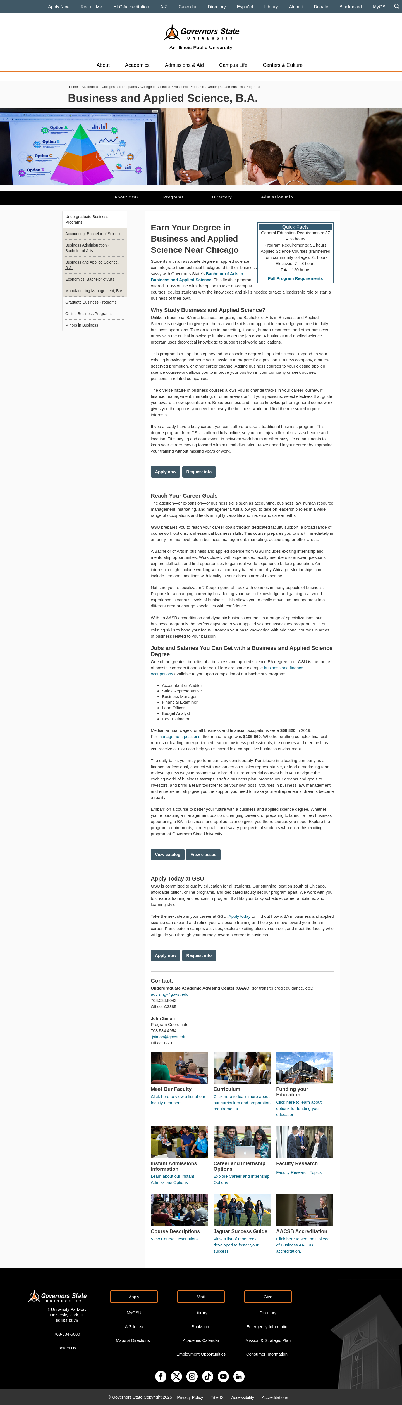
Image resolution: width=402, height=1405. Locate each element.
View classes (203, 854)
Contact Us (66, 1347)
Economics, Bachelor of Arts (89, 279)
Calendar (188, 6)
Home (73, 87)
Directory (217, 6)
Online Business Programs (88, 313)
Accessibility (242, 1397)
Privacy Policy (190, 1397)
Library (271, 6)
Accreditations (275, 1397)
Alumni (296, 6)
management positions (179, 736)
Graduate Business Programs (91, 302)
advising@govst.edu (169, 994)
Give (268, 1296)
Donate (321, 6)
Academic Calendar (201, 1340)
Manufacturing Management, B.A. (94, 290)
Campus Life (233, 65)
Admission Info (277, 197)
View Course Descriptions (174, 1238)
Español (245, 6)
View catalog (167, 854)
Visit (201, 1296)
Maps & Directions (133, 1340)
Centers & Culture (283, 65)
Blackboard (350, 6)
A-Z (164, 6)
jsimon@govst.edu (169, 1036)
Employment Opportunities (201, 1354)
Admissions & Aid (184, 65)
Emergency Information (267, 1326)
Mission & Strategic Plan (268, 1340)
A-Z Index (134, 1326)
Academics (137, 65)
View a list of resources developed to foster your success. (236, 1244)
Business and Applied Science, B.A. (92, 265)
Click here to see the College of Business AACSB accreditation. (303, 1244)
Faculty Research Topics (299, 1172)
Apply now (165, 471)
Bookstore (201, 1326)
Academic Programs (189, 87)
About (103, 65)
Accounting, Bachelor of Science (93, 233)
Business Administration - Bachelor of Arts (87, 248)
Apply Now (58, 6)
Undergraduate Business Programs (234, 87)
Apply (134, 1296)
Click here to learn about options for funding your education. (299, 1108)
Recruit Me (91, 6)
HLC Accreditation (131, 6)
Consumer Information (267, 1354)
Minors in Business (81, 325)
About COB (126, 197)
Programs (173, 197)
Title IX (217, 1397)
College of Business (155, 87)
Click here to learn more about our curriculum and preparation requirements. (242, 1102)
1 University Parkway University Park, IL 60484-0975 (67, 1315)
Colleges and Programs (119, 87)
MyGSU (381, 6)
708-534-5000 (67, 1334)
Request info (199, 471)
